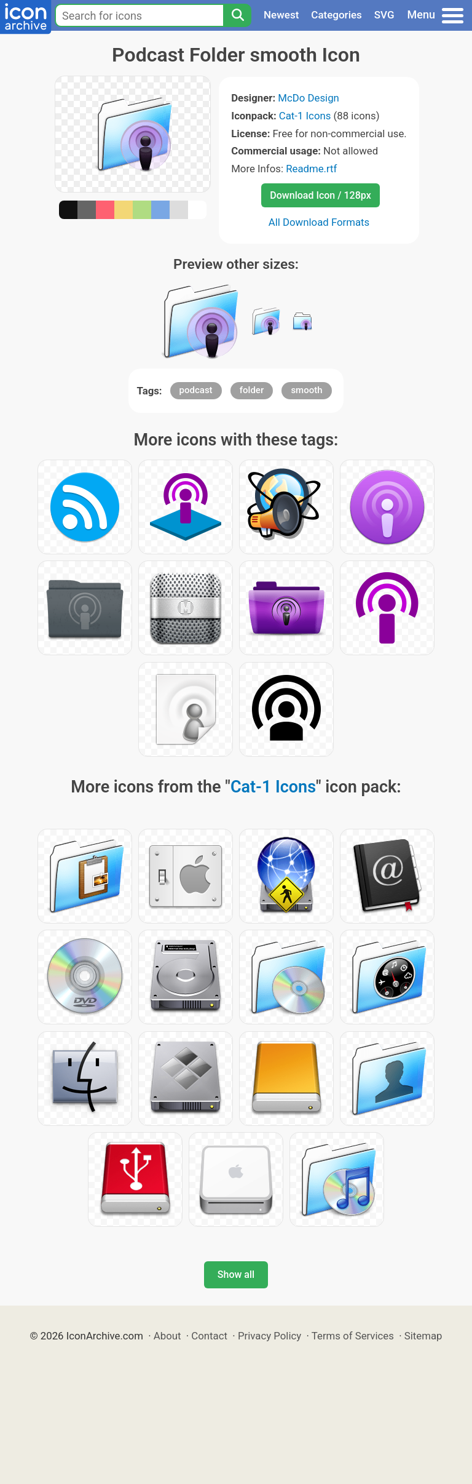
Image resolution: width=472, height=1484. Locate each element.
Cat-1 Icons (305, 116)
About (167, 1336)
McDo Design (308, 98)
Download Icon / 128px (320, 195)
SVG (384, 15)
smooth (306, 390)
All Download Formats (319, 222)
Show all (236, 1274)
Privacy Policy (269, 1336)
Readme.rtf (311, 168)
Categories (336, 15)
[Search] (237, 15)
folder (252, 390)
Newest (281, 15)
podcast (196, 390)
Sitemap (423, 1336)
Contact (209, 1336)
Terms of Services (353, 1336)
